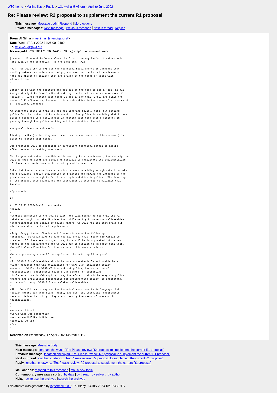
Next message (54, 28)
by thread (83, 374)
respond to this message (51, 370)
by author (114, 374)
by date (69, 374)
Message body (48, 23)
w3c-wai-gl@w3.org (71, 6)
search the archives (71, 378)
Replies (120, 28)
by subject (98, 374)
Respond (66, 23)
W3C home (15, 6)
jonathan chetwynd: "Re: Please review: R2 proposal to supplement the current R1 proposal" (101, 349)
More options (83, 23)
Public (50, 6)
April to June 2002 (100, 6)
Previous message (78, 28)
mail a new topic (82, 370)
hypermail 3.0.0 (60, 386)
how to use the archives (40, 378)
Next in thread (103, 28)
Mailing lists (35, 6)
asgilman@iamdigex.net (51, 38)
